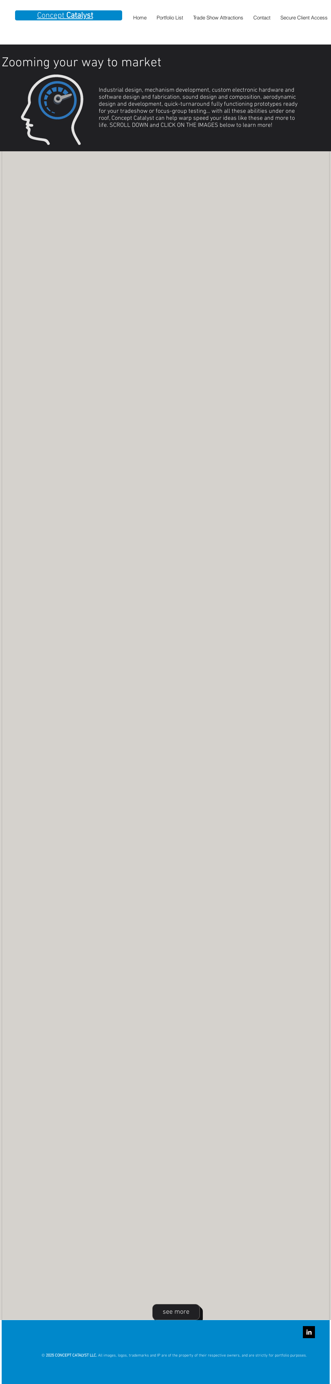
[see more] (176, 1312)
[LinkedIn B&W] (309, 1332)
